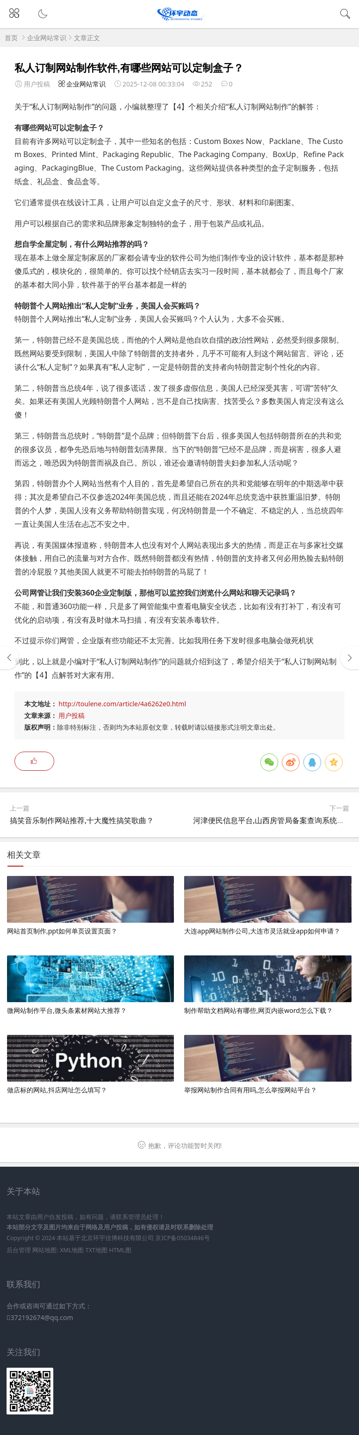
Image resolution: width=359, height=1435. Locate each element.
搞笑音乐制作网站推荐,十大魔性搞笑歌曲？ (82, 820)
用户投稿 (71, 715)
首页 (11, 37)
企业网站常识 (46, 37)
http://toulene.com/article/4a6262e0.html (122, 703)
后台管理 (19, 1250)
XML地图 (72, 1250)
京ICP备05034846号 (182, 1238)
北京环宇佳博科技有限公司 (117, 1238)
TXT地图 (97, 1250)
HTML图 (120, 1250)
